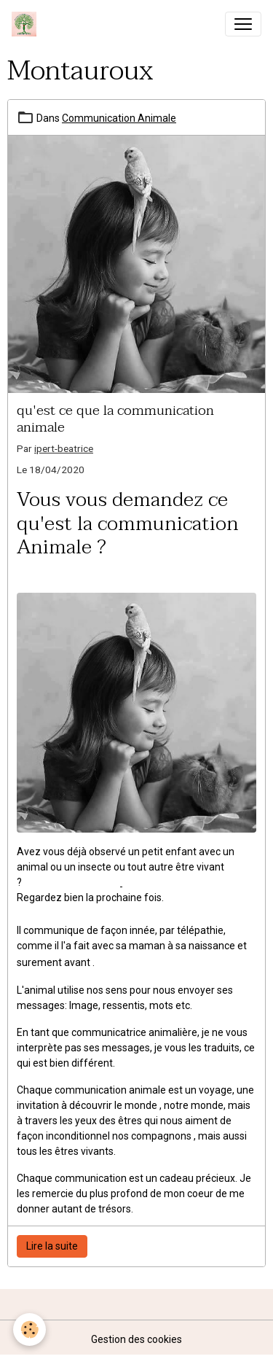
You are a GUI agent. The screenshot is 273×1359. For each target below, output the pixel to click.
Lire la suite (52, 1246)
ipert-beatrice (63, 448)
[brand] (27, 24)
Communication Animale (119, 118)
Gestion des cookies (136, 1339)
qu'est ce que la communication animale (115, 418)
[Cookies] (29, 1329)
